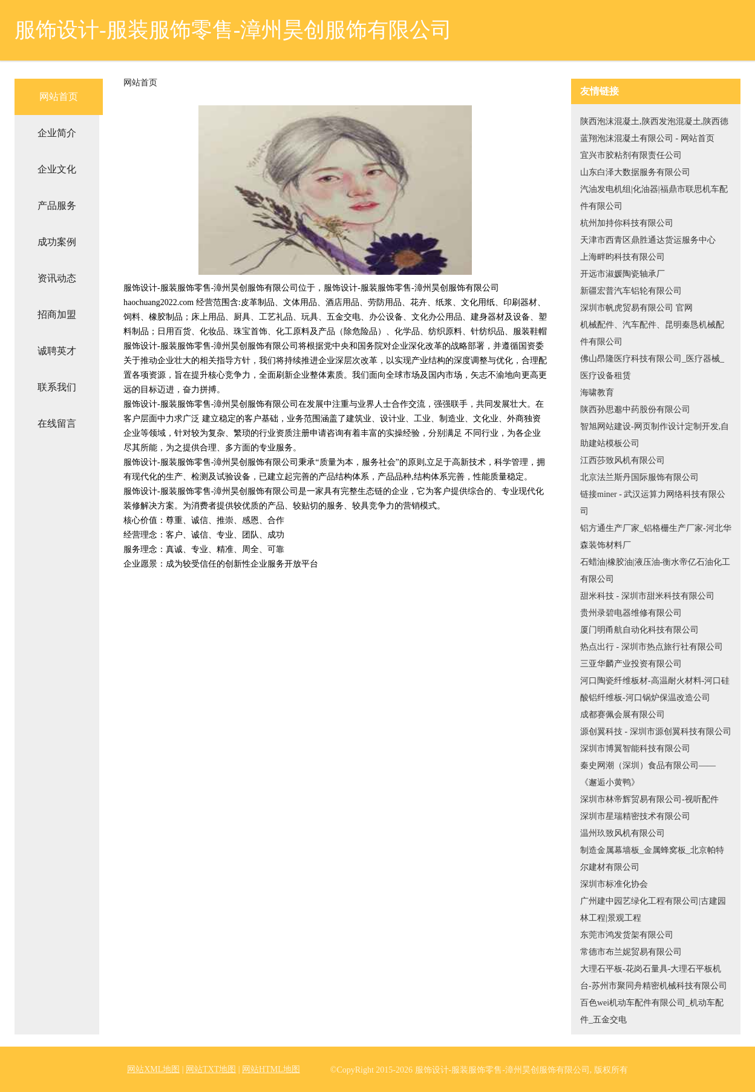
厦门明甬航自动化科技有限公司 (639, 629)
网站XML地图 (153, 1069)
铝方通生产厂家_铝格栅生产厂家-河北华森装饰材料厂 (655, 537)
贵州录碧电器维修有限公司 (631, 612)
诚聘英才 (57, 351)
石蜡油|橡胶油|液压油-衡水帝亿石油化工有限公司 (655, 571)
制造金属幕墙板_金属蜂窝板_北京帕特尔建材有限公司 (652, 859)
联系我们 (57, 387)
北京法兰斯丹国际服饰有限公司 (639, 477)
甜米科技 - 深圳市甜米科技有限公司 (647, 595)
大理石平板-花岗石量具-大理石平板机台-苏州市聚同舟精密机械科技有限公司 (653, 977)
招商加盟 (57, 314)
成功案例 (57, 242)
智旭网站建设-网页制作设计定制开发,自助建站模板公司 (654, 435)
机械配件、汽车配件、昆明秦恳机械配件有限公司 (652, 333)
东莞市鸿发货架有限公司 (626, 934)
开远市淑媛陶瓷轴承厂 (622, 273)
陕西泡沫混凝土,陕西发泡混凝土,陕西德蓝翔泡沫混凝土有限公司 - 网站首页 (654, 130)
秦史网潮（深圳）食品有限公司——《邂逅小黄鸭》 (648, 774)
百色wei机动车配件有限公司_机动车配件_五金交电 (652, 1011)
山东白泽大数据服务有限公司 (635, 172)
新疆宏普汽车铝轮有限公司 (631, 290)
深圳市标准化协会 (614, 884)
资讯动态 (57, 278)
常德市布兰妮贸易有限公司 (631, 951)
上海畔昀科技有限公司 (622, 256)
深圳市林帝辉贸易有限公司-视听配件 (649, 799)
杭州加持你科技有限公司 (626, 223)
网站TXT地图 (211, 1069)
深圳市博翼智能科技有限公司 (635, 748)
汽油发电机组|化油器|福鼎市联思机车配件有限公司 (654, 198)
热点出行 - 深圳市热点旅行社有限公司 (651, 646)
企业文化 (57, 169)
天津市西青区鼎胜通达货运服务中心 (648, 240)
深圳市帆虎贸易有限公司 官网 (636, 307)
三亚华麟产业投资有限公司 (631, 663)
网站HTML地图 (271, 1069)
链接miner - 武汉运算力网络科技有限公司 (652, 503)
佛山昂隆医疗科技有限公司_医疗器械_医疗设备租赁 (652, 367)
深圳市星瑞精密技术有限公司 (635, 816)
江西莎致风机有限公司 (622, 460)
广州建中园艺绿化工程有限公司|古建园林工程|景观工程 (653, 909)
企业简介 (57, 133)
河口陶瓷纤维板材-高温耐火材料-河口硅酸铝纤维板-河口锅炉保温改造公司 (655, 689)
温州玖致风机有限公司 (622, 833)
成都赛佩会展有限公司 (622, 714)
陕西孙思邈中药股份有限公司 (635, 409)
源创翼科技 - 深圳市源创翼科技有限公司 (655, 731)
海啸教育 (597, 392)
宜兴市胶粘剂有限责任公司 (631, 155)
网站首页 (58, 96)
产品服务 (57, 205)
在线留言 (57, 423)
